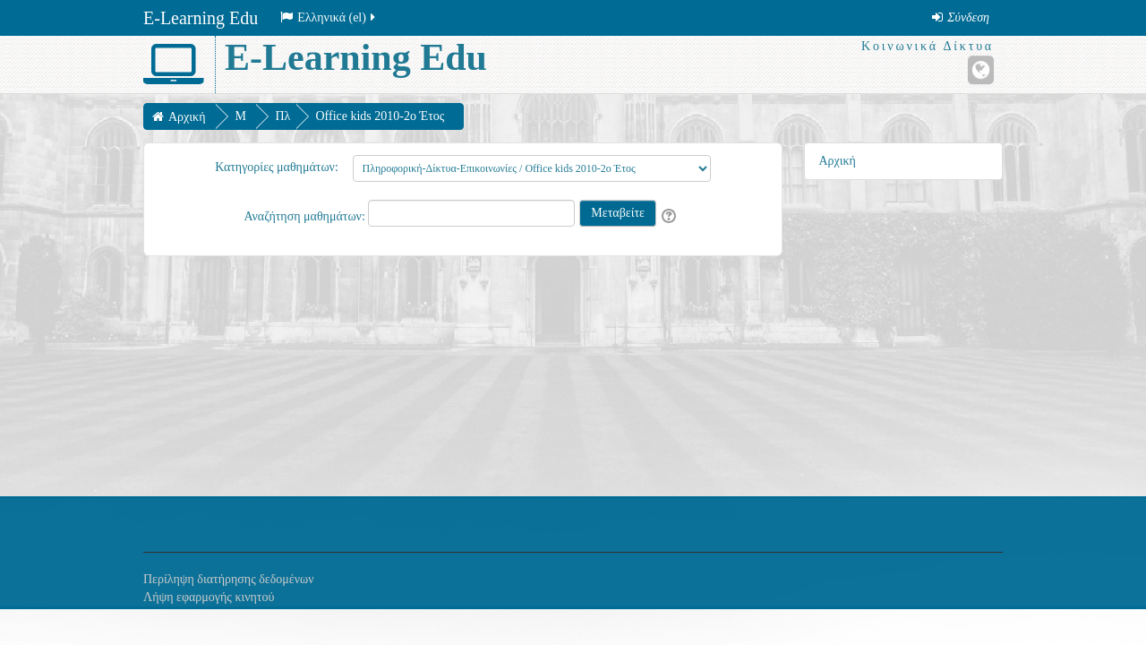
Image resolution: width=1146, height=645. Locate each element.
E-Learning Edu (200, 18)
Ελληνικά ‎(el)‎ (329, 17)
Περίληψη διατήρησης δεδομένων (228, 579)
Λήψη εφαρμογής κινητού (208, 597)
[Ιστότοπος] (981, 70)
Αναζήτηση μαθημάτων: (306, 216)
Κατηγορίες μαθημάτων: (276, 167)
